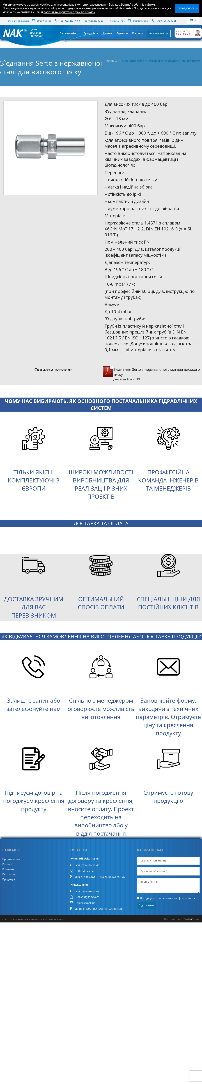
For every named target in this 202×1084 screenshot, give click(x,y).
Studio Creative (192, 919)
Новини (107, 33)
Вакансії (7, 864)
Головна (111, 61)
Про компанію (69, 33)
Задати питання (157, 33)
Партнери (122, 33)
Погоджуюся (186, 8)
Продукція (91, 33)
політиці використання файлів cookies (69, 12)
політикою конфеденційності (178, 898)
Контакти (137, 33)
